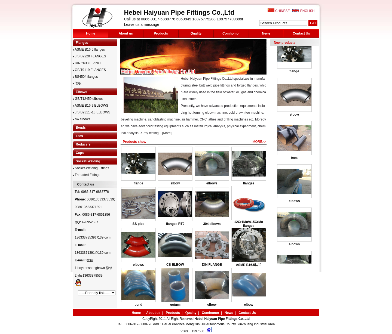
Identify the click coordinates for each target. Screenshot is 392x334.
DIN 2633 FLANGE (88, 63)
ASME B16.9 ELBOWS (90, 105)
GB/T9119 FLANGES (89, 70)
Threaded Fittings (86, 175)
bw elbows (81, 119)
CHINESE (282, 11)
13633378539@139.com (93, 237)
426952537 (90, 222)
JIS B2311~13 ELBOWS (92, 112)
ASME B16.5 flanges (89, 49)
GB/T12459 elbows (88, 99)
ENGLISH (307, 11)
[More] (166, 133)
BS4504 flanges (85, 77)
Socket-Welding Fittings (91, 168)
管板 (77, 83)
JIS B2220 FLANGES (89, 56)
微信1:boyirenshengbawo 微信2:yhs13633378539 (93, 267)
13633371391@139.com (93, 253)
